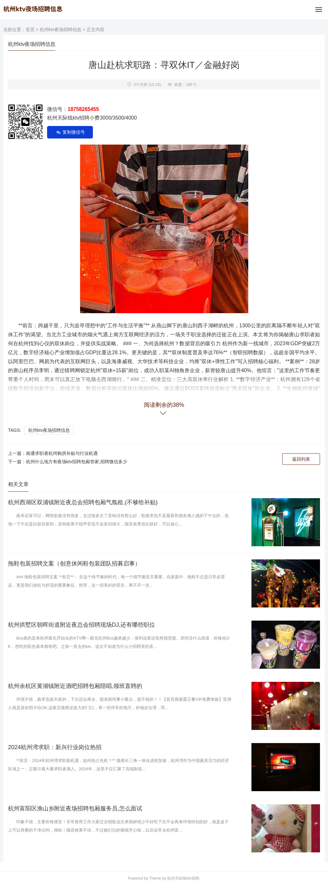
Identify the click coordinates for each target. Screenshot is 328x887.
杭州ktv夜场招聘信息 (60, 29)
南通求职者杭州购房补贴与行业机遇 (62, 453)
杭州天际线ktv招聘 (183, 878)
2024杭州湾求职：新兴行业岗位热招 (55, 747)
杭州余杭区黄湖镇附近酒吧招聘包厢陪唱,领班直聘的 (75, 686)
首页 (30, 29)
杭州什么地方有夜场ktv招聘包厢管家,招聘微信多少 (76, 461)
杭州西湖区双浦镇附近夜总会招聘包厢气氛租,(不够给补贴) (83, 502)
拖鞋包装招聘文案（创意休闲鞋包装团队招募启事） (74, 563)
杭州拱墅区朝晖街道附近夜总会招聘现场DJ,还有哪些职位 (81, 625)
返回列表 (301, 459)
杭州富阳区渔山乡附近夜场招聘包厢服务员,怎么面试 (75, 808)
